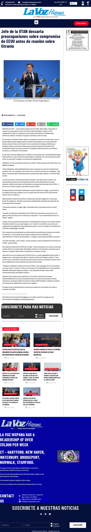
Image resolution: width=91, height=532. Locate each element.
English (40, 315)
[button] (36, 22)
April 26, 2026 (9, 382)
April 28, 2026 (9, 358)
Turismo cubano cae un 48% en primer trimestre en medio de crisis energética (47, 352)
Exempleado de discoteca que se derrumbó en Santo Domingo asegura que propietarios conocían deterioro (15, 352)
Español (40, 317)
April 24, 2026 (30, 382)
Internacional (10, 344)
